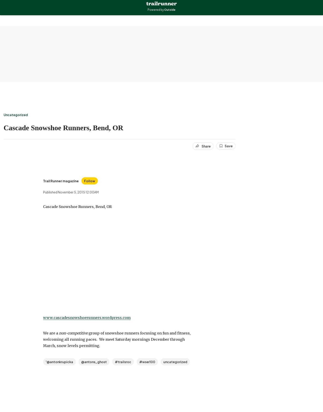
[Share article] (203, 146)
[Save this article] (226, 146)
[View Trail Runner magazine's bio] (61, 181)
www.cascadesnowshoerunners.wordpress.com (87, 317)
